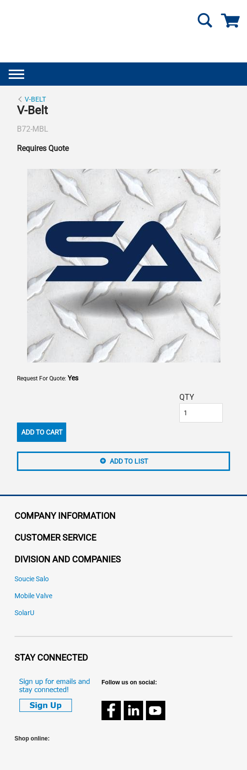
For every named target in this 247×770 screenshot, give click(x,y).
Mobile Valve (33, 596)
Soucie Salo (32, 579)
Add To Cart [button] (41, 432)
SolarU (24, 613)
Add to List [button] (129, 461)
